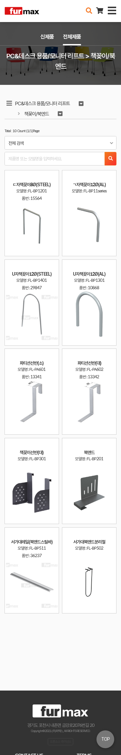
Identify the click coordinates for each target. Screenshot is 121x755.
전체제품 (72, 36)
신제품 (47, 36)
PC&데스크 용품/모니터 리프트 (42, 103)
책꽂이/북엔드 (36, 114)
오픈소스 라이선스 (60, 741)
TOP (105, 739)
